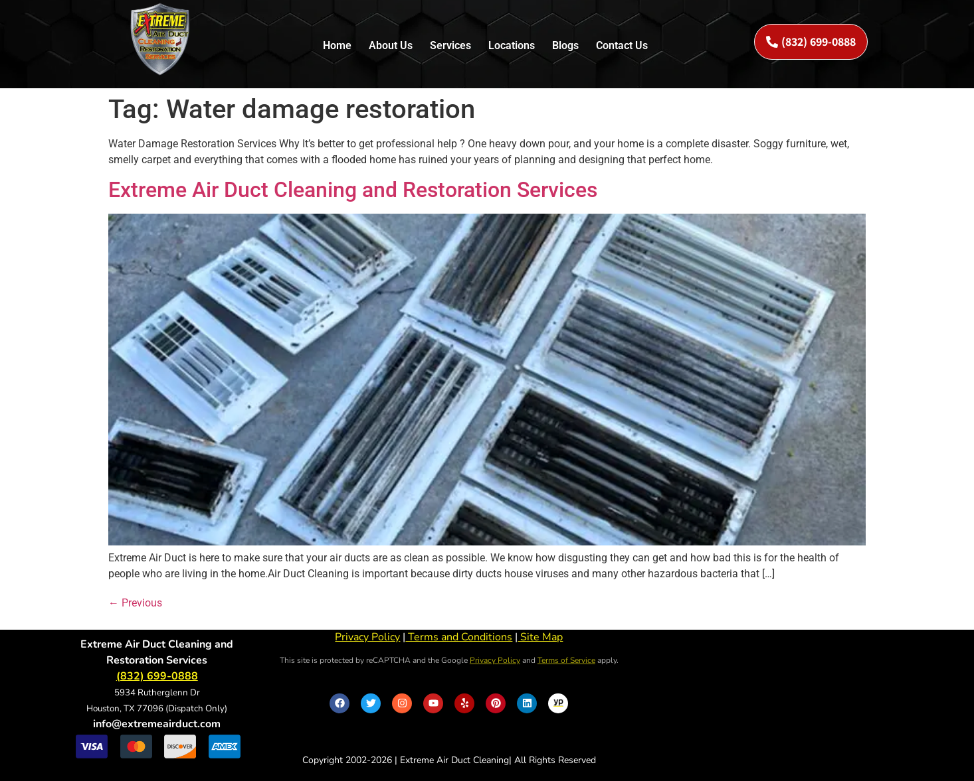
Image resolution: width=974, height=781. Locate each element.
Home (337, 45)
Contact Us (622, 45)
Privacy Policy (367, 637)
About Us (391, 45)
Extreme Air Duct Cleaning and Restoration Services (352, 189)
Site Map (540, 637)
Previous (135, 603)
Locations (511, 45)
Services (450, 45)
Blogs (565, 45)
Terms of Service (566, 660)
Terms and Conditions (458, 637)
